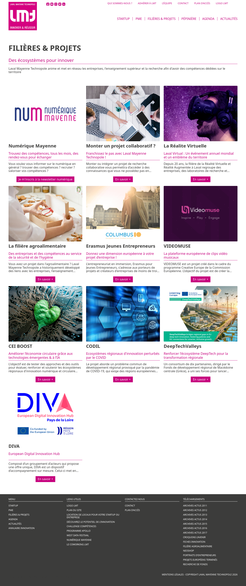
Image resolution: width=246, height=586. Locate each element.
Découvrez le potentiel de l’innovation (91, 522)
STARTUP (123, 18)
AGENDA (208, 18)
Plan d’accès (132, 510)
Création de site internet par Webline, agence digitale (42, 577)
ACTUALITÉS (228, 18)
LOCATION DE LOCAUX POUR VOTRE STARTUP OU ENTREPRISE (93, 516)
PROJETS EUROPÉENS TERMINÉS (200, 559)
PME (138, 18)
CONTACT (183, 3)
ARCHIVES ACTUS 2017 (195, 532)
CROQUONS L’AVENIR (194, 537)
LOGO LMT (222, 3)
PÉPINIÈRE (188, 18)
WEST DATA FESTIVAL (78, 535)
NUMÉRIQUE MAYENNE (79, 540)
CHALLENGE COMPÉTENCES (81, 526)
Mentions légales (173, 574)
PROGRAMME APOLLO (79, 530)
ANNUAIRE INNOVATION (22, 528)
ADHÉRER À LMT (147, 3)
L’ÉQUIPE (167, 3)
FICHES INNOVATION (194, 541)
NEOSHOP (188, 550)
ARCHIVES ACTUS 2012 (195, 510)
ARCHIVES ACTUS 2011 (195, 505)
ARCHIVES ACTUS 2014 (195, 519)
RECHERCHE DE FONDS (195, 564)
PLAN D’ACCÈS (202, 3)
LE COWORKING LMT (78, 544)
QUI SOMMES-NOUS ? (119, 3)
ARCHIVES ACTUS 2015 (195, 523)
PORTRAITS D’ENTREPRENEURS (199, 555)
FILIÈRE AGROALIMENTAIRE (197, 546)
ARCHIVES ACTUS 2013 (195, 514)
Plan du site (74, 510)
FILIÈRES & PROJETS (162, 18)
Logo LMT (72, 505)
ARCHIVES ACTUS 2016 (195, 528)
